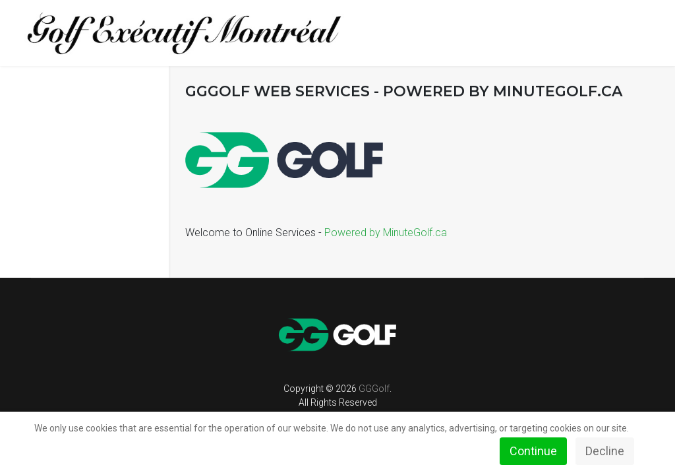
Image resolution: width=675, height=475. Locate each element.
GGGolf (374, 388)
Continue (533, 451)
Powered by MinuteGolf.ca (385, 232)
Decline (604, 451)
